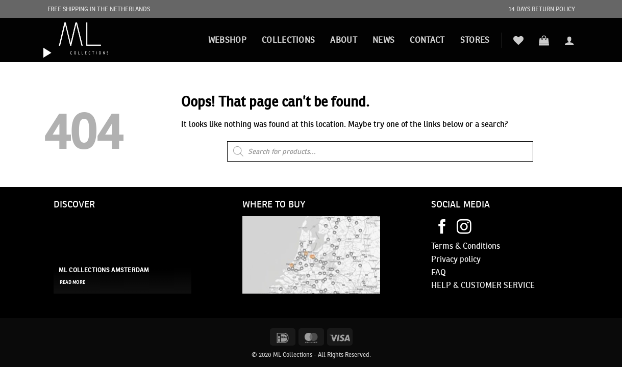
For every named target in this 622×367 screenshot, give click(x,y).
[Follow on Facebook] (442, 228)
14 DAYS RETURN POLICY (542, 9)
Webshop (227, 40)
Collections (288, 40)
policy (469, 259)
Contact (427, 40)
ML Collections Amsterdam (104, 270)
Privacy (444, 259)
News (383, 40)
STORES (475, 40)
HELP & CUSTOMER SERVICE (483, 285)
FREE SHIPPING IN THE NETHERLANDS (98, 9)
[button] (544, 40)
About (343, 40)
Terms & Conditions (465, 246)
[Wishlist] (518, 40)
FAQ (438, 272)
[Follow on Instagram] (464, 228)
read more (72, 282)
